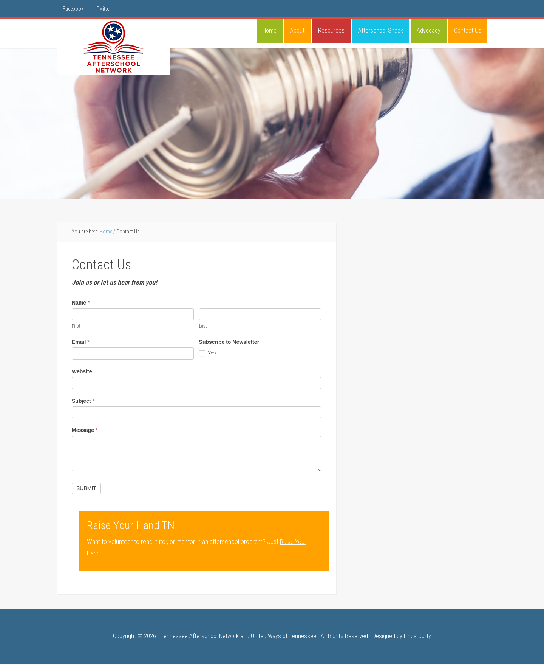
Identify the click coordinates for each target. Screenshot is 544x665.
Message (85, 431)
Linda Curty (417, 637)
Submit (86, 489)
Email (81, 343)
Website (82, 373)
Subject (83, 402)
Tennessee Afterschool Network (113, 47)
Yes (207, 354)
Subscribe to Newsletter (229, 343)
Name (81, 304)
